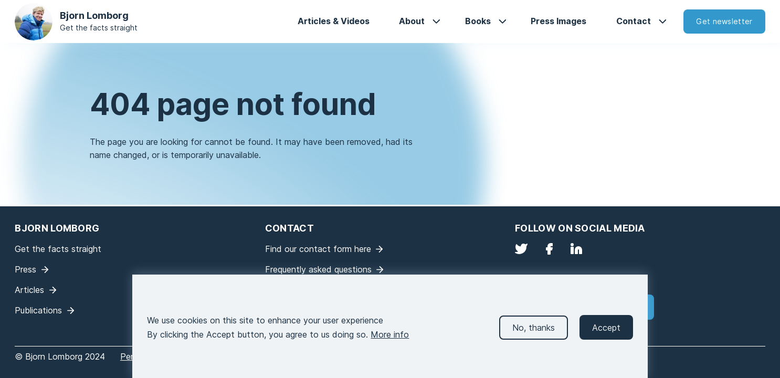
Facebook (549, 249)
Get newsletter (724, 21)
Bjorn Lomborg (94, 15)
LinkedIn (576, 249)
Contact (633, 21)
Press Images (558, 21)
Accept (606, 335)
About (412, 21)
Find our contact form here (318, 249)
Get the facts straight (99, 27)
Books (478, 21)
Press (25, 269)
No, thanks (533, 335)
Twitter (521, 249)
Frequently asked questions (318, 269)
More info (390, 342)
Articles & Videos (334, 21)
